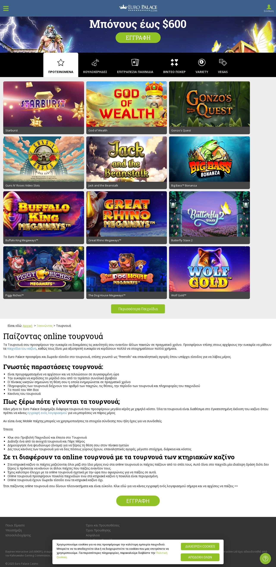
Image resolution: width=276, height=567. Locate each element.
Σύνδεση (269, 11)
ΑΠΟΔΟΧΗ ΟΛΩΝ (200, 557)
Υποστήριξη (13, 450)
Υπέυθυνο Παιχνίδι (99, 460)
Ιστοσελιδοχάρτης (18, 455)
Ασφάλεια (93, 455)
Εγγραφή (138, 37)
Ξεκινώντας (45, 245)
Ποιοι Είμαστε (15, 445)
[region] (138, 552)
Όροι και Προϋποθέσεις (102, 445)
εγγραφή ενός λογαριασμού (47, 332)
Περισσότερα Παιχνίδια (138, 228)
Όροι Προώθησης (98, 450)
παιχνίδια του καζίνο (21, 268)
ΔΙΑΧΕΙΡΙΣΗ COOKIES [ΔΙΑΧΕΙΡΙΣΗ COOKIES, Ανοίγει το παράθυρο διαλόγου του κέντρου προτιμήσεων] (200, 546)
